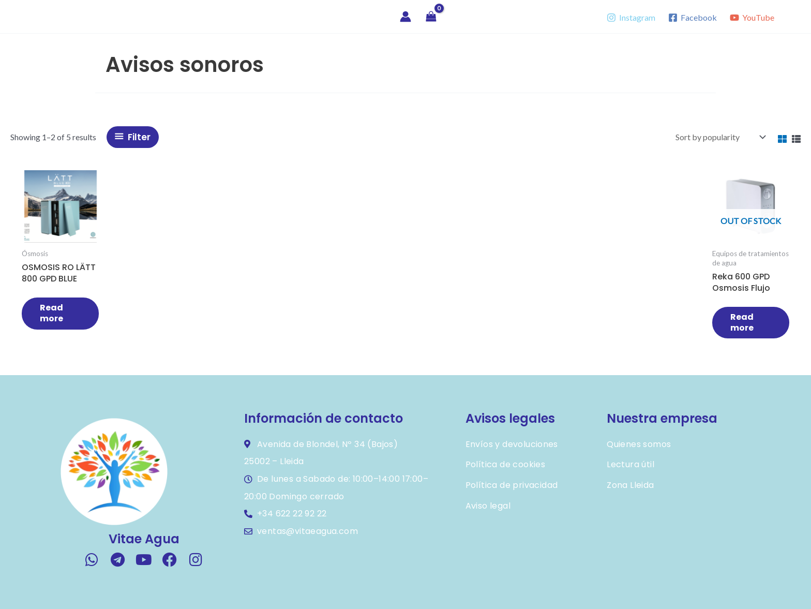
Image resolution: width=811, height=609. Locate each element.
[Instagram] (631, 17)
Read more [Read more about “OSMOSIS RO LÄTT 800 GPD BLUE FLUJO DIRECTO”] (51, 313)
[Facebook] (692, 17)
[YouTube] (751, 17)
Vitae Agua (58, 16)
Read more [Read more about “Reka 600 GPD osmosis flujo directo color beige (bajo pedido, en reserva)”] (744, 322)
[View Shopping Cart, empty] (431, 16)
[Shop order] (719, 137)
